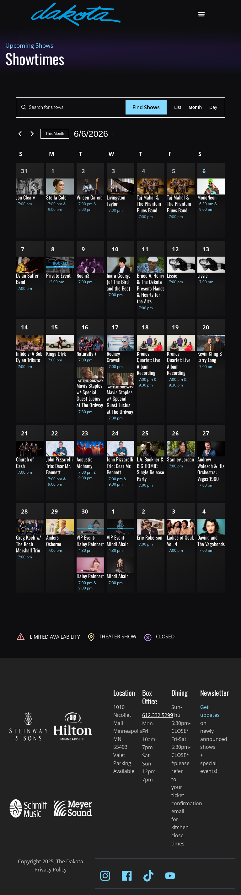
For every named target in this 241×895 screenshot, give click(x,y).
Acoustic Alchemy (85, 462)
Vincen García (90, 197)
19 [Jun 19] (175, 327)
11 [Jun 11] (145, 249)
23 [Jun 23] (85, 433)
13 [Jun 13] (205, 249)
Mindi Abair (117, 576)
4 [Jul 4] (204, 511)
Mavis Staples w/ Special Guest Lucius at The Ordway (90, 395)
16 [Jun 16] (85, 327)
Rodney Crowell (113, 357)
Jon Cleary (25, 197)
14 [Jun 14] (24, 327)
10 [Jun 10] (115, 249)
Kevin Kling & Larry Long (209, 357)
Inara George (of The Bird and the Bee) (119, 282)
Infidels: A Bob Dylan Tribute (29, 357)
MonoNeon (207, 197)
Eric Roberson (149, 537)
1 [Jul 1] (113, 511)
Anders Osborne (53, 541)
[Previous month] (20, 134)
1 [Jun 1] (53, 171)
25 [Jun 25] (145, 433)
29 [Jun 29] (54, 511)
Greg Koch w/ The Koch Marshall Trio (28, 544)
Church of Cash (25, 462)
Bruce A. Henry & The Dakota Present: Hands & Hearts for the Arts (150, 288)
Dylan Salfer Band (27, 279)
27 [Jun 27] (205, 433)
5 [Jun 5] (173, 171)
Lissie (172, 275)
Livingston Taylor (116, 201)
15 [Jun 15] (54, 327)
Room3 (83, 275)
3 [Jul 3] (173, 511)
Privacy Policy (51, 869)
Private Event (58, 275)
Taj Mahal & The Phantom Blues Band (149, 204)
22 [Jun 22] (54, 433)
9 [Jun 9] (83, 249)
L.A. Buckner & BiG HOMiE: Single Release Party (150, 468)
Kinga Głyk (56, 353)
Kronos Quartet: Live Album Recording (148, 363)
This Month (55, 133)
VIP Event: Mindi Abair (117, 541)
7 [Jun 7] (22, 249)
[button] (201, 14)
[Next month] (32, 134)
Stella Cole (56, 197)
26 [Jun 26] (175, 433)
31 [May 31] (24, 171)
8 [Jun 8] (53, 249)
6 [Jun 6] (204, 171)
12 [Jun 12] (175, 249)
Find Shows (146, 107)
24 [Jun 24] (115, 433)
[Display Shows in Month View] (195, 107)
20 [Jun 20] (205, 327)
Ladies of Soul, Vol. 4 (180, 541)
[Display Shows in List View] (177, 107)
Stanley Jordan (180, 459)
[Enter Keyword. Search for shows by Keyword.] (71, 107)
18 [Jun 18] (145, 327)
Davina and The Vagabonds (211, 541)
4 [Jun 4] (143, 171)
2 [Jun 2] (83, 171)
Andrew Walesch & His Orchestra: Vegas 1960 (210, 468)
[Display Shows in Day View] (213, 107)
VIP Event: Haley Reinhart (90, 541)
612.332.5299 (157, 715)
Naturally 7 (86, 353)
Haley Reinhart (90, 576)
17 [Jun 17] (115, 327)
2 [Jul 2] (143, 511)
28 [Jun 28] (24, 511)
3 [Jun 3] (113, 171)
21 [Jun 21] (24, 433)
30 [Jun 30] (85, 511)
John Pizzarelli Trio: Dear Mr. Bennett (59, 465)
